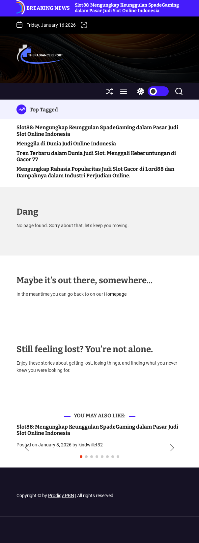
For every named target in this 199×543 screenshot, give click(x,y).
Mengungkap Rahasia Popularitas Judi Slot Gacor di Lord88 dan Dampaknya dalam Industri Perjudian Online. (95, 172)
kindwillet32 (90, 444)
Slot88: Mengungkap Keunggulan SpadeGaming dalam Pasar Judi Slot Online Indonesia (127, 8)
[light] (151, 91)
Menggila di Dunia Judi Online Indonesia (66, 143)
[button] (26, 447)
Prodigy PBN (61, 495)
